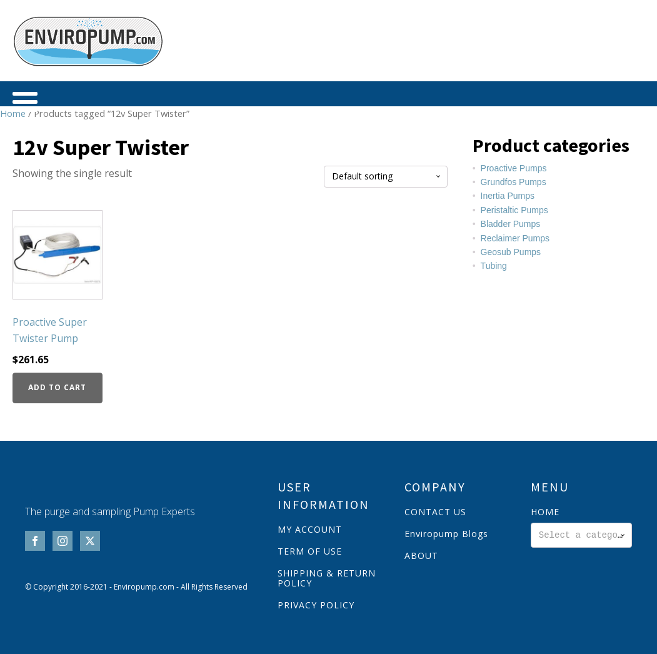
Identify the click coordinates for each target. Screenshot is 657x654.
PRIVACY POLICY (316, 605)
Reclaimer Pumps (515, 238)
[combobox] (581, 535)
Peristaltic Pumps (514, 210)
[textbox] (581, 535)
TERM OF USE (310, 551)
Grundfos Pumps (513, 182)
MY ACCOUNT (310, 529)
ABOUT (421, 555)
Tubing (494, 266)
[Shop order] (386, 177)
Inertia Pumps (507, 196)
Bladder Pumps (511, 224)
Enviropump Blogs (446, 533)
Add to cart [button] (57, 387)
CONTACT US (435, 511)
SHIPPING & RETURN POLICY (327, 578)
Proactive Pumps (514, 168)
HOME (545, 511)
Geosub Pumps (511, 252)
